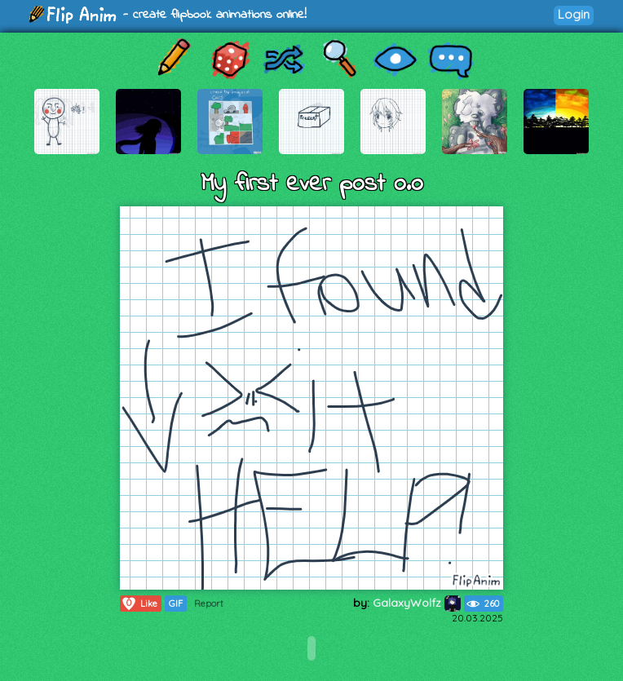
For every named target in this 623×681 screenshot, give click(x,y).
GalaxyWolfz (417, 602)
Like (139, 603)
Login (574, 14)
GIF (176, 603)
